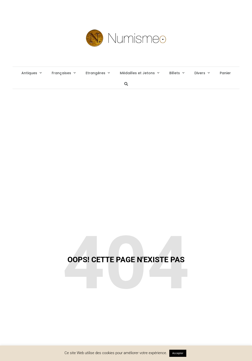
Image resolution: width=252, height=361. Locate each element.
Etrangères (98, 73)
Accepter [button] (177, 353)
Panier (225, 73)
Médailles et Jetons (139, 73)
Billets (177, 73)
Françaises (64, 73)
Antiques (31, 73)
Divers (202, 73)
